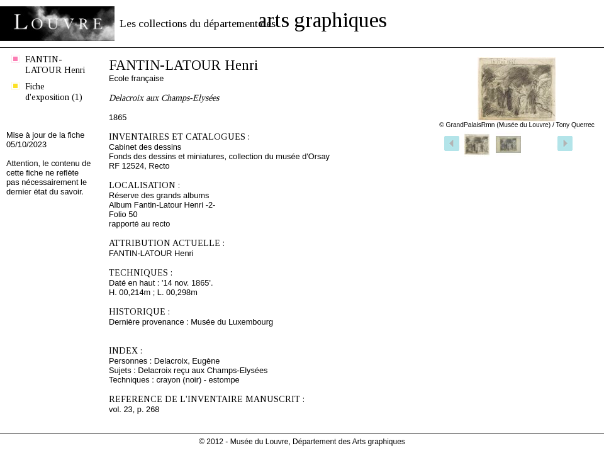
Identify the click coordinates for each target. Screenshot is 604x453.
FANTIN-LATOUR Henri (55, 64)
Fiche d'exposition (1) (53, 91)
